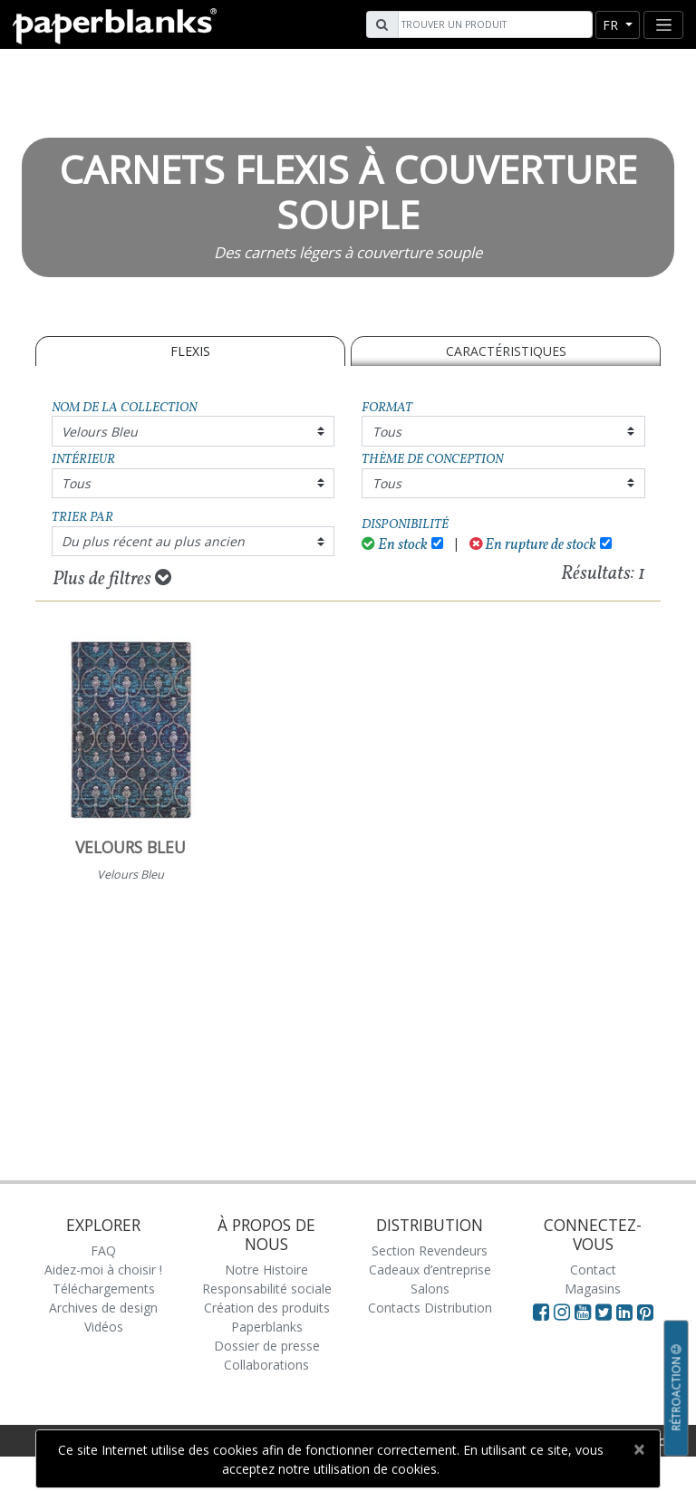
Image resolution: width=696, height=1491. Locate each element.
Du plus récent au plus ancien (153, 541)
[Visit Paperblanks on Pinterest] (645, 1311)
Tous (386, 431)
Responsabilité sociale (267, 1288)
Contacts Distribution (430, 1307)
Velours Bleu (100, 431)
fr (612, 25)
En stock (395, 544)
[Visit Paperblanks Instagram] (562, 1311)
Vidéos (103, 1326)
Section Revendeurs (430, 1250)
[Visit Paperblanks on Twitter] (605, 1311)
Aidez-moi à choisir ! (103, 1269)
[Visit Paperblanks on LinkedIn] (626, 1311)
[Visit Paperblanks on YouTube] (585, 1311)
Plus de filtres (112, 579)
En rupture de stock (533, 544)
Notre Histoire (266, 1269)
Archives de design (103, 1307)
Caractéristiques (506, 351)
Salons (430, 1288)
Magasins (593, 1288)
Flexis (190, 351)
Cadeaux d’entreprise (430, 1269)
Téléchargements (104, 1288)
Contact (593, 1269)
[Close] (638, 1449)
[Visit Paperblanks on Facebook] (541, 1311)
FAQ (103, 1250)
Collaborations (266, 1364)
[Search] (493, 24)
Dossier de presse (267, 1345)
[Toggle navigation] (663, 25)
